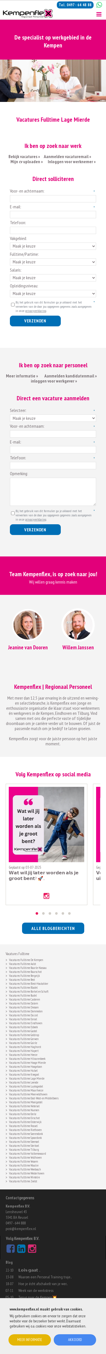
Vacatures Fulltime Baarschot (25, 971)
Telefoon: (18, 222)
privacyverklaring (35, 311)
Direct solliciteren (53, 179)
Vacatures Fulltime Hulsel (23, 1070)
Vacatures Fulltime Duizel (23, 1014)
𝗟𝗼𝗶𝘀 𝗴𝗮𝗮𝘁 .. (29, 1270)
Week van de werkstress (35, 1290)
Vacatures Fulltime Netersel (24, 1105)
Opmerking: (19, 473)
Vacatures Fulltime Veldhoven (25, 1157)
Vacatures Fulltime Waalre (23, 1165)
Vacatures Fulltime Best (22, 979)
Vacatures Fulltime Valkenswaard (27, 1153)
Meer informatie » (22, 376)
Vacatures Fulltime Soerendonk (26, 1133)
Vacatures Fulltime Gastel (23, 1030)
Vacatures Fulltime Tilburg (24, 1149)
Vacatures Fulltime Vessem (23, 1161)
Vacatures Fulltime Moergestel (25, 1101)
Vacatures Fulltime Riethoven (25, 1129)
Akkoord (75, 1339)
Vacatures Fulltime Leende (23, 1082)
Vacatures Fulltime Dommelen (25, 1010)
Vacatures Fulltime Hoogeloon (25, 1066)
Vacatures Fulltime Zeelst (23, 1180)
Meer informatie (29, 1339)
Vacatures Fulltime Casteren (24, 999)
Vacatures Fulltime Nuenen (24, 1109)
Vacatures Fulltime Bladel (23, 987)
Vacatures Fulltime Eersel (23, 1018)
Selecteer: (18, 410)
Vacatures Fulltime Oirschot (24, 1117)
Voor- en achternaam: (27, 191)
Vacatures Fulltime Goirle (23, 1042)
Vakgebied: (18, 238)
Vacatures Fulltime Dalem (23, 1002)
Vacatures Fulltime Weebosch (25, 1168)
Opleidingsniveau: (24, 286)
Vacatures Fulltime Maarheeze (26, 1089)
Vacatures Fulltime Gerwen (23, 1038)
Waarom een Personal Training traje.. (45, 1276)
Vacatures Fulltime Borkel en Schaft (28, 991)
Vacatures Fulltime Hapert (23, 1050)
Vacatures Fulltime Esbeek (23, 1026)
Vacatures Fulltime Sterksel (24, 1145)
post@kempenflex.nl (21, 1228)
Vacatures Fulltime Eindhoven (25, 1022)
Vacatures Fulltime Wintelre (24, 1176)
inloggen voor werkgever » (54, 381)
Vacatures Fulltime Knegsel (24, 1074)
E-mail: (15, 206)
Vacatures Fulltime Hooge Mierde (27, 1062)
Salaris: (15, 270)
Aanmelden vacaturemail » (67, 156)
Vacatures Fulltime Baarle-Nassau (28, 967)
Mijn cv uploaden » (26, 161)
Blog (9, 1262)
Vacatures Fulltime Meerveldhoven (28, 1093)
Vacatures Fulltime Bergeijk (24, 975)
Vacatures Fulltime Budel (23, 995)
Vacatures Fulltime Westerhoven (26, 1172)
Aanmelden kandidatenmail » (71, 376)
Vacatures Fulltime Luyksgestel (26, 1085)
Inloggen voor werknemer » (72, 161)
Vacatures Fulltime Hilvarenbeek (27, 1058)
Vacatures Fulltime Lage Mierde (26, 1078)
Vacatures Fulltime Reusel (23, 1125)
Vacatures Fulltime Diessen (23, 1006)
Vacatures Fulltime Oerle (22, 1113)
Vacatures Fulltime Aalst (22, 963)
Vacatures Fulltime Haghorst (25, 1046)
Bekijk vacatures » (24, 156)
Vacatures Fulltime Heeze (23, 1054)
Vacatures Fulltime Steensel (24, 1141)
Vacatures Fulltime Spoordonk (25, 1137)
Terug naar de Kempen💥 (37, 1297)
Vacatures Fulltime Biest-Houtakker (28, 983)
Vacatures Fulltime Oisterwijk (25, 1121)
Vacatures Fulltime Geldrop (24, 1034)
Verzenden (35, 321)
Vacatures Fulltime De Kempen (26, 959)
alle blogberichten (53, 928)
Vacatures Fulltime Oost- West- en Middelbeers (34, 1097)
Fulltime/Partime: (24, 254)
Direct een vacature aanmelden (53, 398)
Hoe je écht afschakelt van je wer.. (43, 1283)
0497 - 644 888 (16, 1223)
